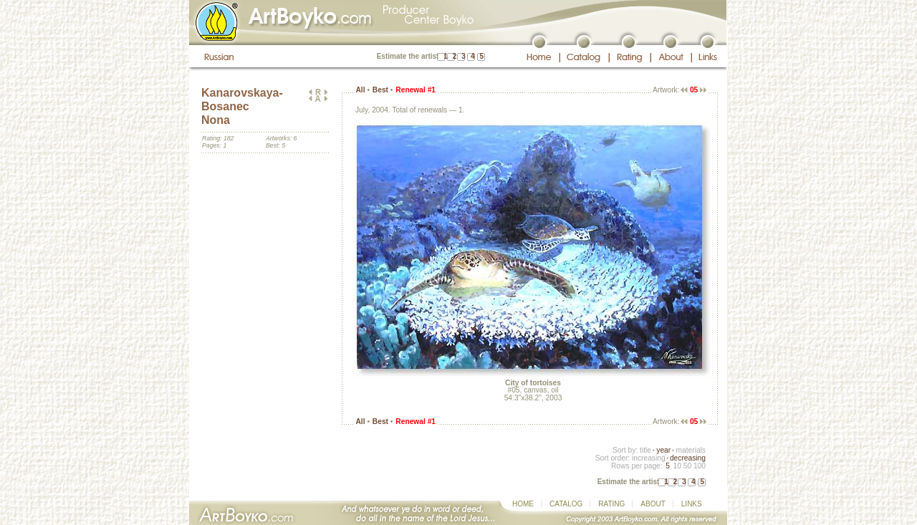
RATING (611, 504)
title (645, 450)
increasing (649, 458)
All (360, 90)
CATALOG (565, 504)
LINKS (691, 504)
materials (691, 450)
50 (687, 466)
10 (677, 466)
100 (699, 466)
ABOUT (652, 504)
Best (380, 90)
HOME (523, 504)
